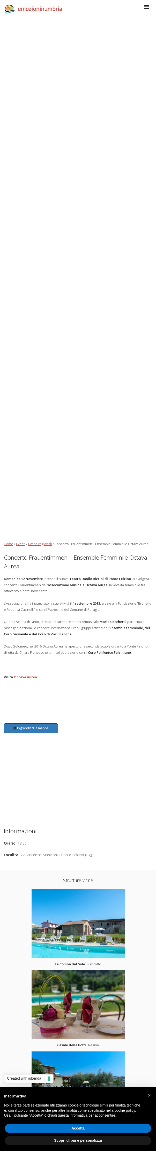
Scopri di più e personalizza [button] (78, 1140)
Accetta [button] (78, 1128)
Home (8, 543)
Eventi (20, 543)
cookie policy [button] (124, 1110)
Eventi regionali (40, 543)
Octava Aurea (25, 677)
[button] (149, 1095)
